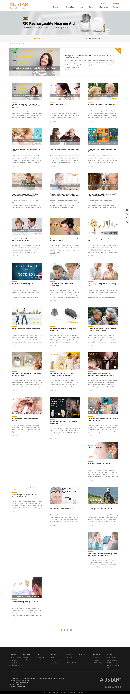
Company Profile (68, 657)
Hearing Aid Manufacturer (53, 692)
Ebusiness (103, 3)
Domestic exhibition (97, 662)
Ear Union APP (54, 664)
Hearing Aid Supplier (111, 659)
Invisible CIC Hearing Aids (112, 664)
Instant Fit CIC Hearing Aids (15, 657)
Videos (52, 657)
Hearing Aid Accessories (14, 664)
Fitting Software (54, 662)
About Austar (103, 7)
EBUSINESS (110, 654)
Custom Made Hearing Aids (15, 665)
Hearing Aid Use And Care (93, 38)
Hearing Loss (70, 7)
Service (66, 660)
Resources (53, 659)
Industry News (40, 659)
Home (11, 43)
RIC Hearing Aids (13, 662)
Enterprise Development (70, 662)
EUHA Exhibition (96, 657)
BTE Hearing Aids (13, 660)
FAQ (52, 660)
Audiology (37, 38)
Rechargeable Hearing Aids (15, 659)
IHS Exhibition (96, 660)
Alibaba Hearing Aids (111, 657)
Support (91, 7)
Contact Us (117, 7)
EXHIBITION (96, 654)
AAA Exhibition (96, 659)
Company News (40, 657)
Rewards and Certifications (71, 659)
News (81, 7)
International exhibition (98, 664)
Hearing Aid (56, 7)
